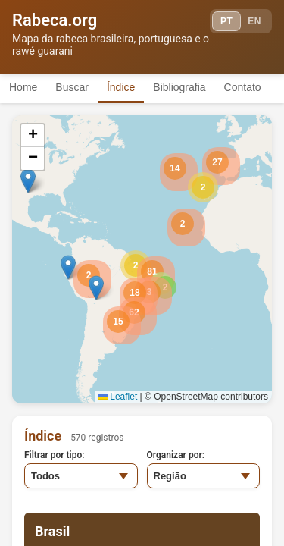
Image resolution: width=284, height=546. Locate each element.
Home (23, 87)
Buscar (72, 87)
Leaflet (117, 396)
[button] (203, 187)
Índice (121, 87)
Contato (242, 87)
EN (254, 21)
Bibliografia (179, 87)
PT (226, 21)
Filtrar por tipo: (54, 455)
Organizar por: (176, 455)
